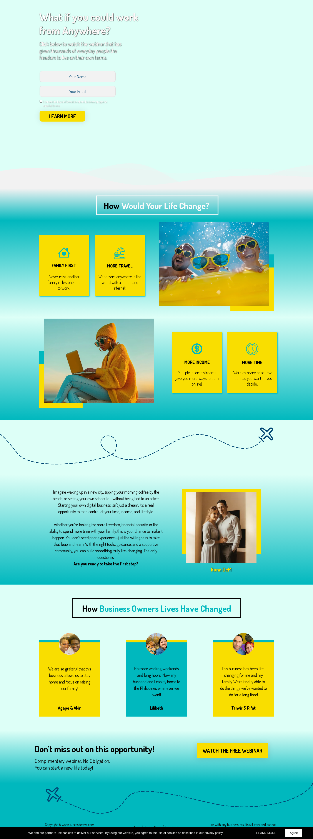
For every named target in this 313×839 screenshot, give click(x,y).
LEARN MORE (62, 116)
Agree (294, 833)
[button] (232, 750)
